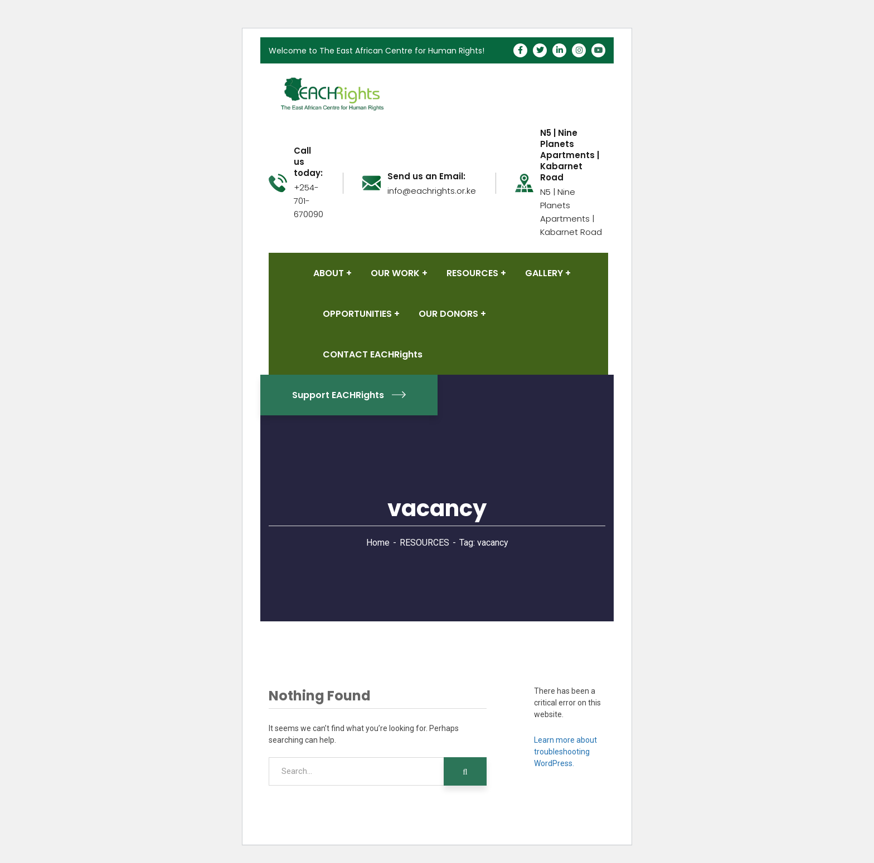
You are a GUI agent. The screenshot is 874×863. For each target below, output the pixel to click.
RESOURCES (424, 542)
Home (378, 542)
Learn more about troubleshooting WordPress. (565, 751)
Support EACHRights (349, 395)
